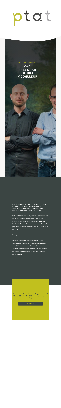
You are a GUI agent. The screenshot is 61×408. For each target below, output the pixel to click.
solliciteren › (30, 304)
